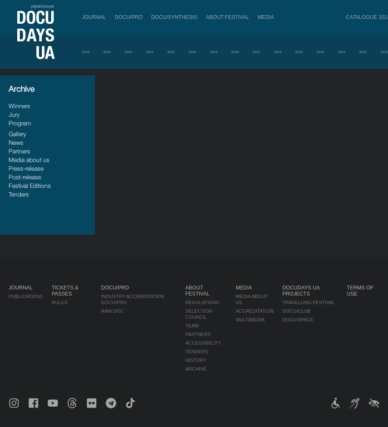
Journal (94, 17)
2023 (128, 52)
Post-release (25, 177)
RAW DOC (112, 311)
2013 (342, 52)
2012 (363, 52)
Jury (14, 114)
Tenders (19, 194)
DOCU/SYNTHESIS (174, 17)
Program (20, 123)
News (16, 142)
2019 (214, 52)
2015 (299, 52)
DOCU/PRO (129, 17)
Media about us (29, 159)
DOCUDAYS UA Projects (300, 291)
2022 (149, 52)
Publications (26, 296)
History (196, 360)
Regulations (202, 302)
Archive (196, 368)
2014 (320, 52)
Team (192, 325)
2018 (235, 52)
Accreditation (255, 311)
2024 (107, 52)
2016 (278, 52)
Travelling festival (308, 302)
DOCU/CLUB (296, 311)
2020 (192, 52)
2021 (171, 52)
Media (266, 17)
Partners (19, 151)
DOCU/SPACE (297, 319)
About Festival (227, 17)
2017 (256, 52)
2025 (86, 52)
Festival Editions (30, 185)
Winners (19, 105)
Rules (60, 302)
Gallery (17, 133)
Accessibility (203, 343)
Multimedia (250, 319)
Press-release (26, 168)
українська (42, 6)
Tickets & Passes (65, 291)
